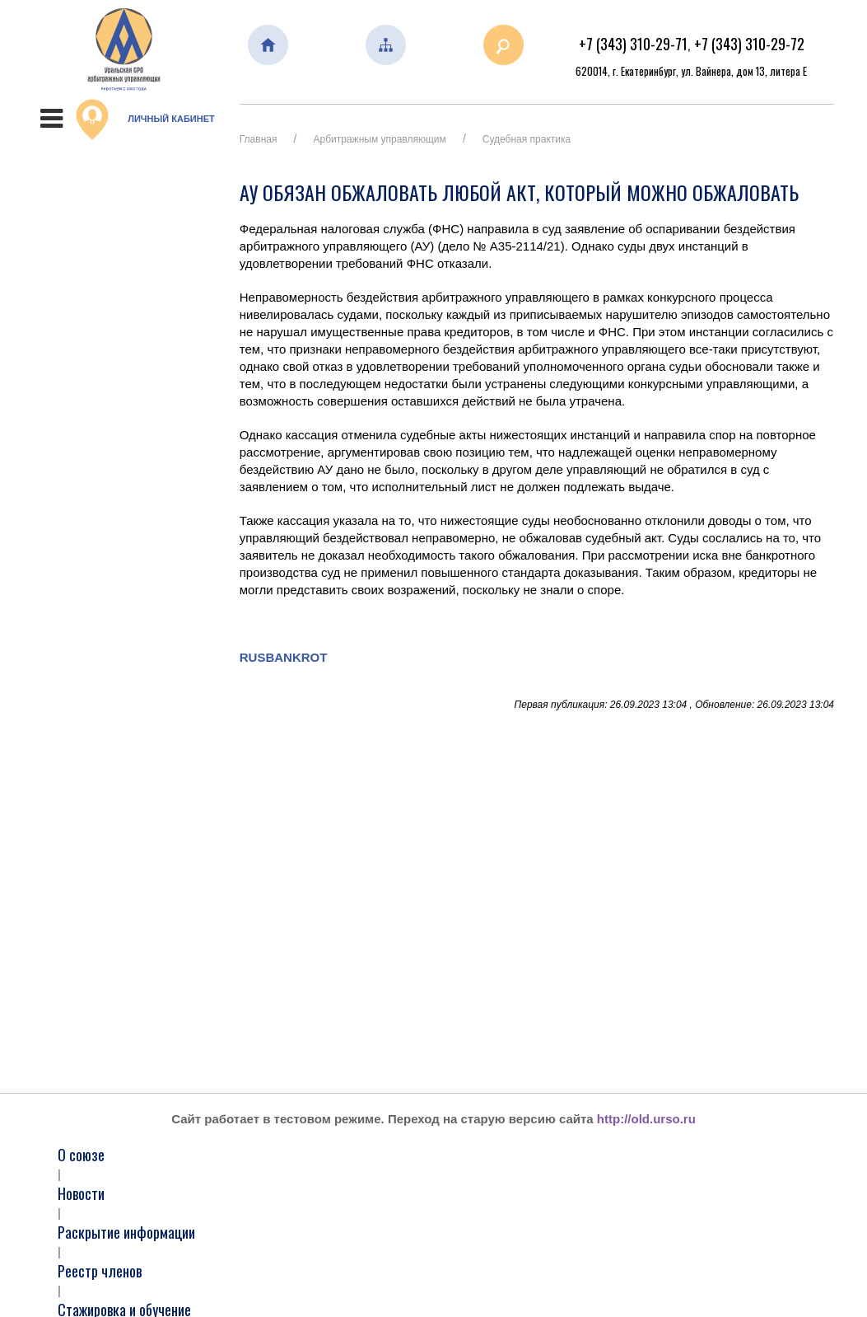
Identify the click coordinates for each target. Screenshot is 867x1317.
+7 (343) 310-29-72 (749, 43)
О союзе (81, 1154)
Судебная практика (526, 139)
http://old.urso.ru (646, 1119)
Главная (258, 139)
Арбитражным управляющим (380, 139)
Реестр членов (100, 1271)
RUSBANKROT (284, 657)
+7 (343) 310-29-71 (633, 43)
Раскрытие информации (126, 1232)
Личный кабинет (145, 119)
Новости (81, 1193)
